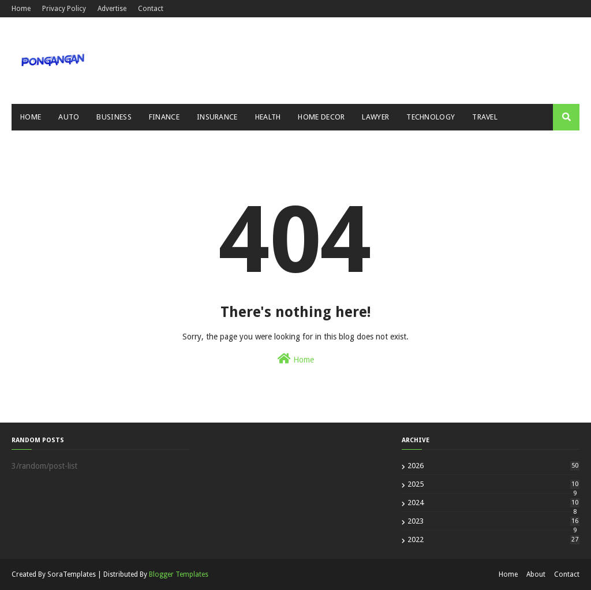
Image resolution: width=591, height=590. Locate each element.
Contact (150, 9)
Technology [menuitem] (430, 117)
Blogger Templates (178, 574)
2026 (493, 465)
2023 (493, 521)
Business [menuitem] (113, 117)
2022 (493, 539)
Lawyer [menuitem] (375, 117)
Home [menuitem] (30, 117)
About (535, 574)
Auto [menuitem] (68, 117)
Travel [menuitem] (485, 117)
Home (21, 9)
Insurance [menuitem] (217, 117)
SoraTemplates (71, 574)
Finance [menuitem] (164, 117)
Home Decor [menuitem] (321, 117)
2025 (493, 484)
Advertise (112, 9)
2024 (493, 502)
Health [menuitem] (268, 117)
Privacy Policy (64, 9)
